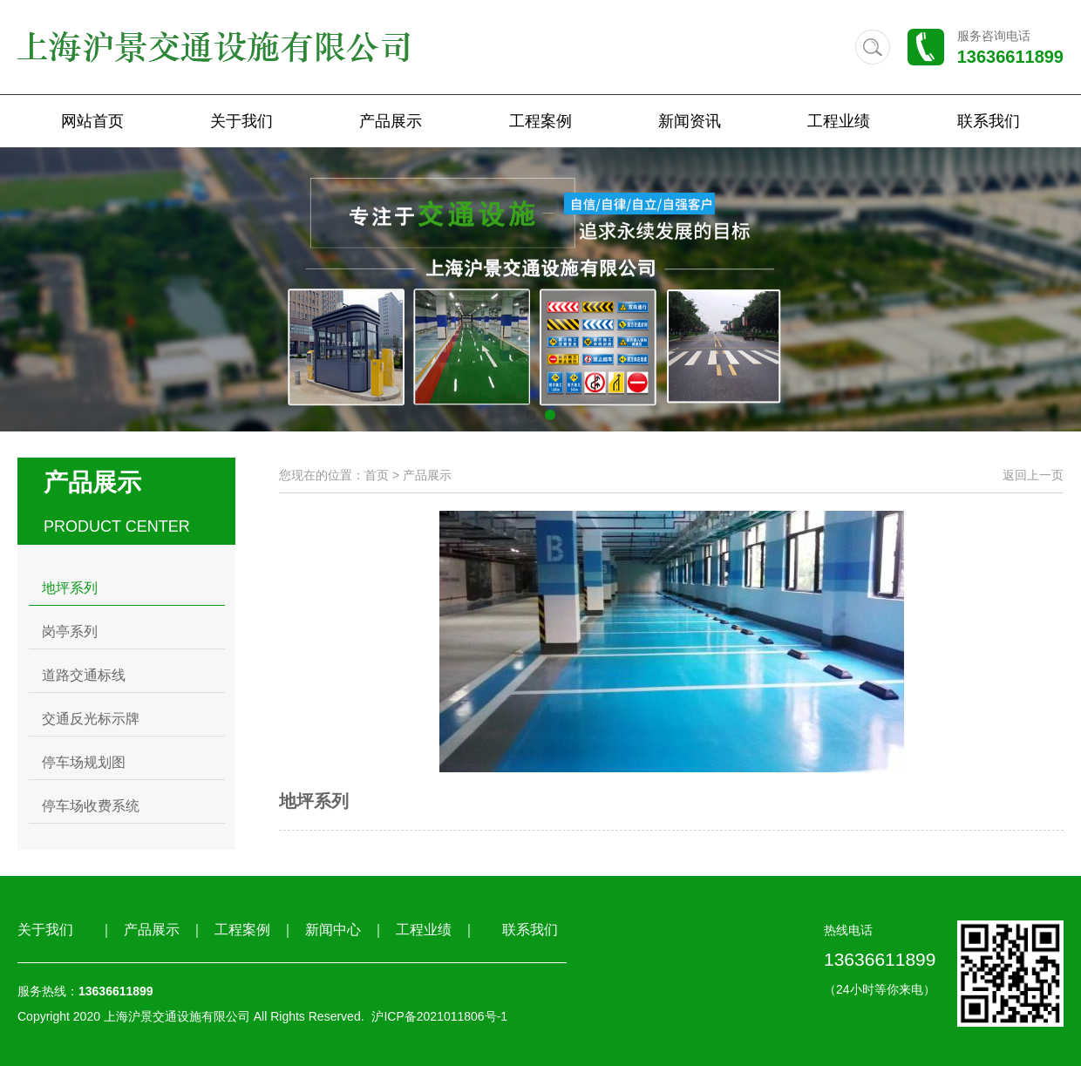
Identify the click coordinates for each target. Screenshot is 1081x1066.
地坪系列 (70, 588)
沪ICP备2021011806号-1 (439, 1016)
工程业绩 (838, 121)
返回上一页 (1033, 475)
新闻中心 (333, 929)
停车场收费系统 (90, 805)
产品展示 (390, 121)
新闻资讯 (689, 121)
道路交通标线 (84, 675)
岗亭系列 (70, 631)
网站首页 (92, 121)
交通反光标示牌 (90, 718)
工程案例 (540, 121)
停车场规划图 (84, 762)
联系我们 (988, 121)
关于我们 (241, 121)
